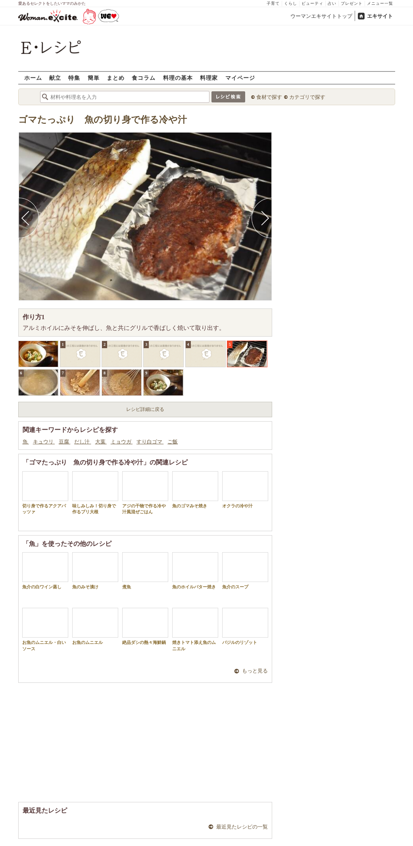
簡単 (94, 77)
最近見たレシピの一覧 (242, 827)
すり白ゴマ (149, 442)
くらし (290, 3)
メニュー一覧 (380, 3)
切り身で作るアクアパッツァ (45, 492)
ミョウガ (122, 442)
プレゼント (352, 3)
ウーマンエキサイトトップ (321, 16)
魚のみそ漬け (95, 570)
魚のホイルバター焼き (195, 570)
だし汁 (82, 442)
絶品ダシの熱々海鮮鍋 (145, 626)
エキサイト (380, 16)
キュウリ (44, 442)
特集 (74, 77)
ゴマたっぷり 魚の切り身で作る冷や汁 (102, 120)
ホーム (33, 77)
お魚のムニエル (95, 626)
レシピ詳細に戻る (145, 409)
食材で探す (269, 97)
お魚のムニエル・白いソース (45, 629)
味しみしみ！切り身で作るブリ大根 (95, 492)
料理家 (209, 77)
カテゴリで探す (307, 97)
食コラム (144, 77)
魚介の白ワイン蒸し (45, 570)
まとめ (116, 77)
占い (332, 3)
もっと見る (255, 671)
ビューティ (312, 3)
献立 (55, 77)
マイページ (240, 77)
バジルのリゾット (245, 626)
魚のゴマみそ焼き (195, 489)
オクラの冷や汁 (245, 489)
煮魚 (145, 570)
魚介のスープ (245, 570)
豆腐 (64, 442)
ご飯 (172, 442)
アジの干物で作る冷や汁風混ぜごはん (145, 492)
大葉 (101, 442)
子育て (273, 3)
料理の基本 (178, 77)
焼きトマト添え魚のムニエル (195, 629)
